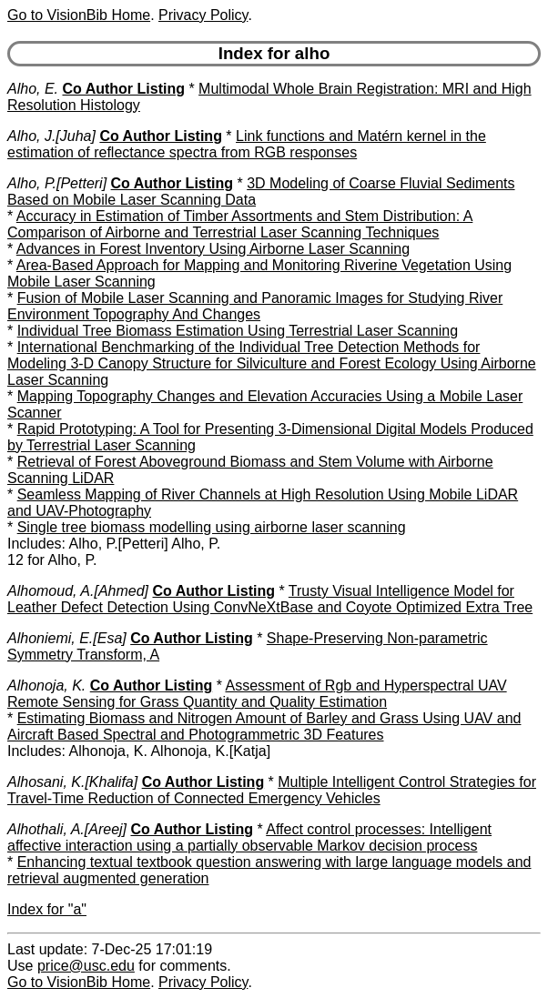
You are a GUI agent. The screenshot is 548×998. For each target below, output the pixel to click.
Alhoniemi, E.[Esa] (67, 638)
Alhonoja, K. (46, 685)
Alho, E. (32, 88)
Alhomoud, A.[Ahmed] (77, 591)
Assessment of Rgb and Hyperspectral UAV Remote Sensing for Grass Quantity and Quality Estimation (257, 694)
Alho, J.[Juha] (51, 136)
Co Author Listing (123, 88)
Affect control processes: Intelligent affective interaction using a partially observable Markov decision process (249, 837)
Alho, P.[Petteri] (57, 183)
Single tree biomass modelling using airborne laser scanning (211, 527)
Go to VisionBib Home (78, 15)
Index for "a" (46, 909)
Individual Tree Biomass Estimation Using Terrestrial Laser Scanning (237, 330)
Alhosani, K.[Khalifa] (72, 782)
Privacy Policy (203, 15)
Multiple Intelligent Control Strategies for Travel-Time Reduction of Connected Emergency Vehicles (271, 790)
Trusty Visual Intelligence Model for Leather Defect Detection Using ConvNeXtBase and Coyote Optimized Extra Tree (270, 599)
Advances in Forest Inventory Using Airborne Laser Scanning (213, 249)
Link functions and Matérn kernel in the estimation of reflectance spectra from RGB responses (246, 144)
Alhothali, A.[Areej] (67, 829)
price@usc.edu (86, 965)
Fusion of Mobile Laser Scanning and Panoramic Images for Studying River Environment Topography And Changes (254, 306)
